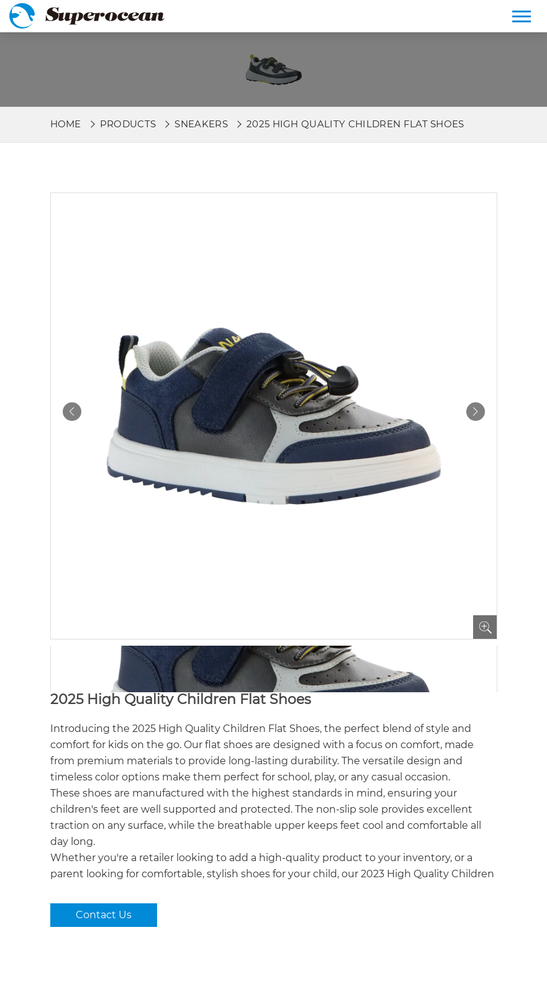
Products (128, 124)
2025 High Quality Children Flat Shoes (355, 124)
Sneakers (201, 124)
